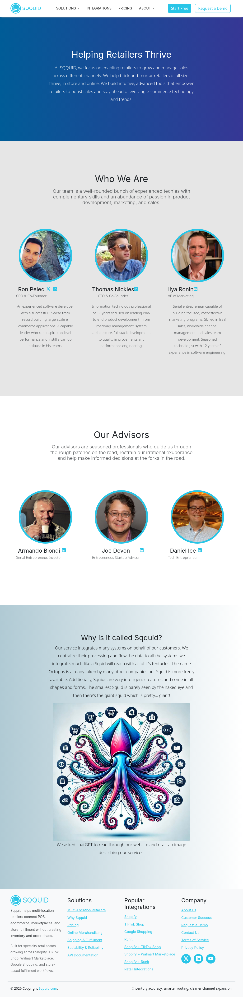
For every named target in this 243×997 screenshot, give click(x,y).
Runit (128, 939)
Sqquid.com (48, 988)
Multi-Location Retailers (86, 910)
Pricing (129, 10)
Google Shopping (138, 932)
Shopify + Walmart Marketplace (149, 954)
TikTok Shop (134, 924)
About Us (188, 910)
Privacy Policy (192, 947)
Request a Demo (194, 925)
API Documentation (82, 955)
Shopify (130, 917)
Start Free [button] (179, 10)
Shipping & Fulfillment (84, 940)
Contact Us (190, 933)
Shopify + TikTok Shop (142, 947)
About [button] (149, 10)
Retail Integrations (138, 969)
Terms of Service (195, 940)
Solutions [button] (70, 10)
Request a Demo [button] (213, 10)
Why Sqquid (77, 918)
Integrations (103, 10)
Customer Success (196, 918)
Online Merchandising (85, 933)
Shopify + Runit (136, 962)
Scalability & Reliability (85, 947)
